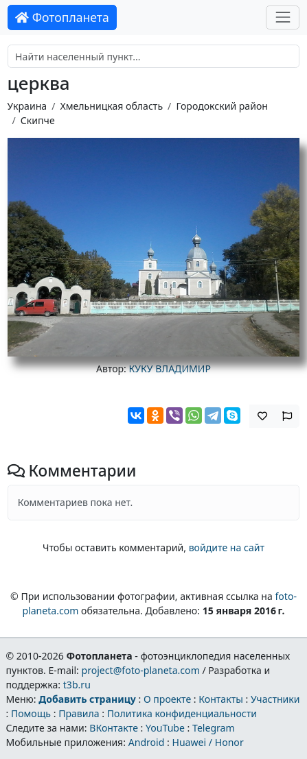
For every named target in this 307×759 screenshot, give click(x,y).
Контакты (220, 699)
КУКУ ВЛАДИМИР (170, 368)
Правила (78, 713)
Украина (27, 105)
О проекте (167, 699)
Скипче (38, 120)
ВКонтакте (113, 727)
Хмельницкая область (111, 105)
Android (146, 742)
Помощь (31, 713)
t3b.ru (77, 684)
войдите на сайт (226, 547)
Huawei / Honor (207, 742)
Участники (275, 699)
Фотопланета (62, 17)
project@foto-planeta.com (141, 670)
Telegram (213, 727)
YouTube (165, 727)
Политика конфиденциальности (182, 713)
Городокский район (222, 105)
